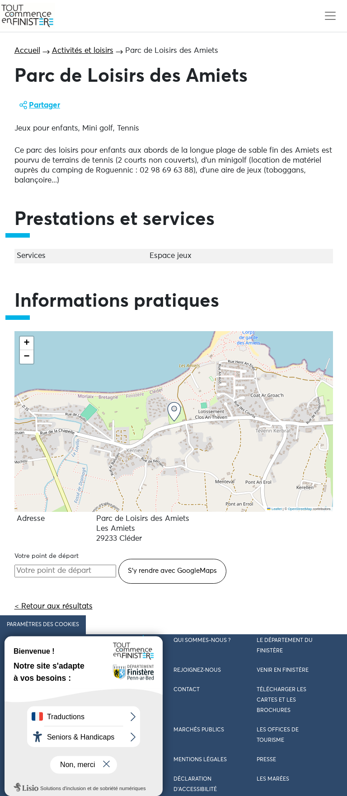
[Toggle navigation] (330, 16)
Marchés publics (199, 730)
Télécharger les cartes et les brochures (281, 700)
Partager (44, 105)
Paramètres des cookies (43, 624)
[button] (174, 411)
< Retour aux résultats (53, 606)
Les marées (273, 779)
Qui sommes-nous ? (202, 640)
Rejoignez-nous (197, 670)
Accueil (27, 51)
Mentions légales (200, 760)
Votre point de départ (46, 556)
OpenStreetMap (300, 509)
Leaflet (274, 509)
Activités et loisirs (82, 51)
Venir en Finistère (283, 670)
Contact (187, 690)
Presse (266, 760)
